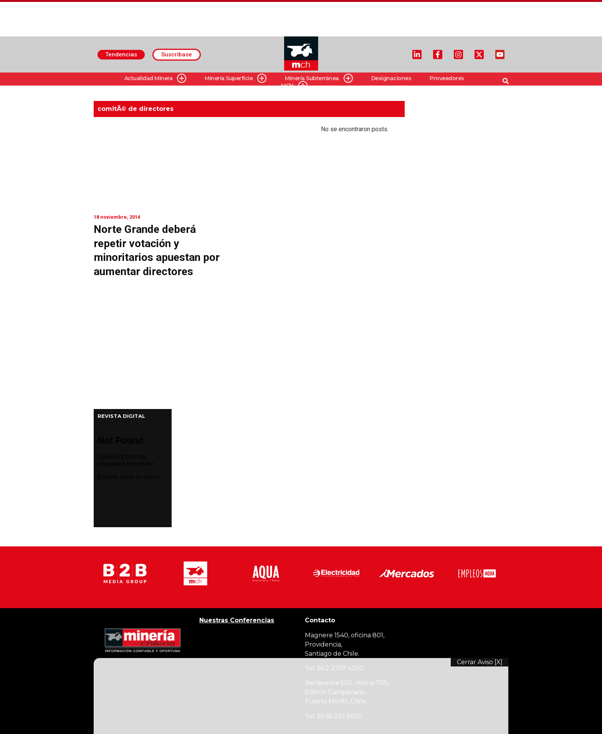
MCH (294, 85)
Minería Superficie (235, 78)
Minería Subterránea (319, 78)
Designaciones (391, 78)
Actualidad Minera (155, 78)
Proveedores (447, 78)
